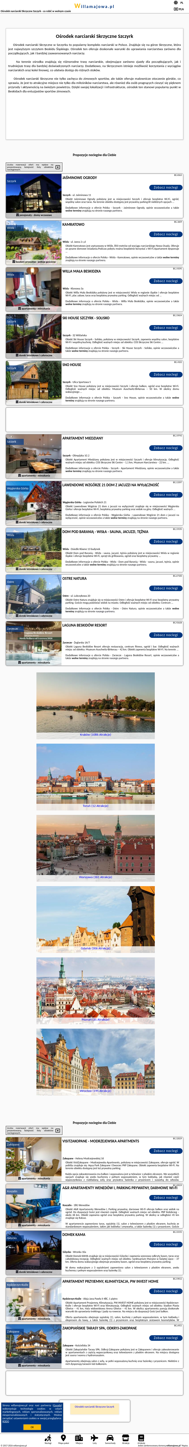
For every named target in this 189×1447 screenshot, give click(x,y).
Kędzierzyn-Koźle (17, 1285)
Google (57, 1405)
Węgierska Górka (17, 488)
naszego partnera (112, 210)
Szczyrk (11, 181)
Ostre (10, 582)
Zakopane (13, 1144)
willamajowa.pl (94, 6)
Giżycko (12, 1238)
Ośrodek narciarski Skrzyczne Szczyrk (94, 1406)
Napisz (185, 1445)
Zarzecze (12, 629)
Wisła (10, 228)
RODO (5, 1421)
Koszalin (12, 1191)
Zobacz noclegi (166, 187)
